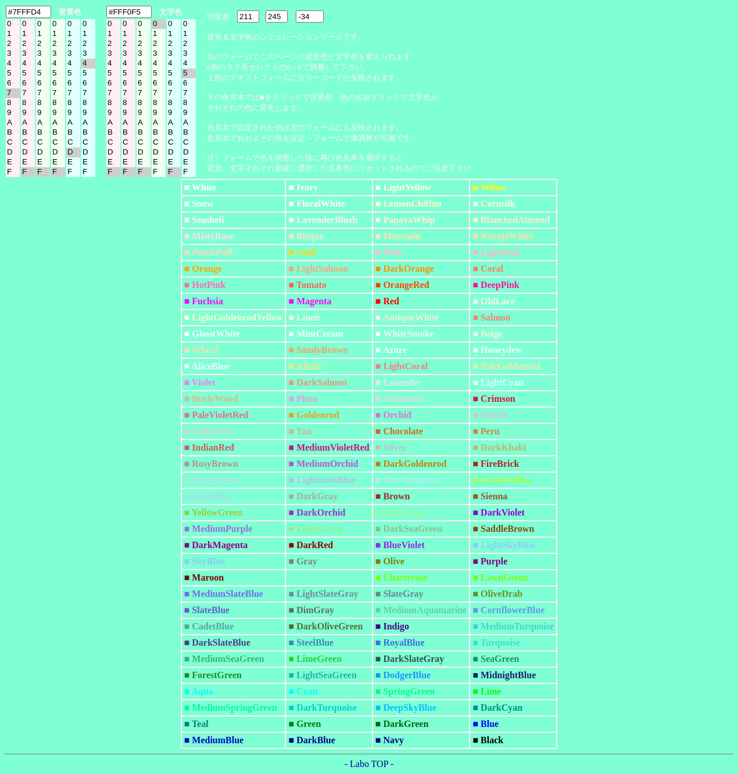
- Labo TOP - (369, 764)
